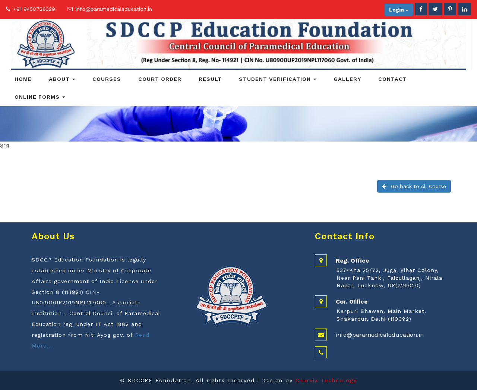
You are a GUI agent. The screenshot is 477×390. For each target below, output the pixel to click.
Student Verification (277, 79)
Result (210, 79)
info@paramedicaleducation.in (114, 9)
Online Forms (40, 97)
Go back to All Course (414, 186)
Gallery (347, 79)
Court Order (159, 79)
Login (398, 10)
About (62, 79)
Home (23, 79)
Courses (106, 79)
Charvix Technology (326, 380)
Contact (392, 79)
